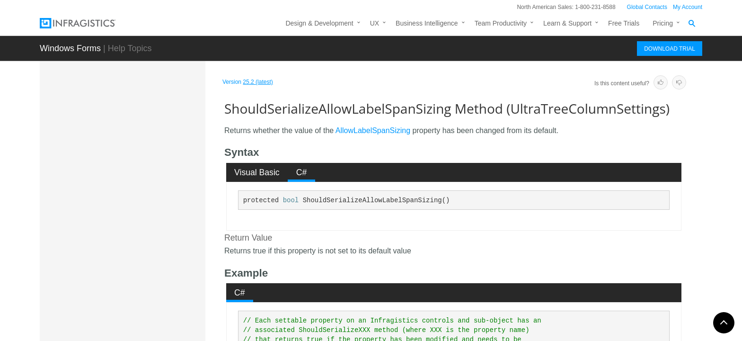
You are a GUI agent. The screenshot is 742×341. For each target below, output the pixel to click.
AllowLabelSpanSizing (373, 130)
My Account (687, 7)
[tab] (257, 172)
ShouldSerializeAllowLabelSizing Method (156, 210)
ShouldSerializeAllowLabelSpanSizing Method (156, 236)
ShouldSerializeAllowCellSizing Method (156, 132)
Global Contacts (647, 7)
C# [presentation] (301, 172)
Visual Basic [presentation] (257, 172)
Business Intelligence (427, 23)
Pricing (663, 23)
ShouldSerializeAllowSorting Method (152, 262)
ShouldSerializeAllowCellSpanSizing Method (156, 158)
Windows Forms (70, 48)
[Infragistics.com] (87, 23)
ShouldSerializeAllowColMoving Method (157, 184)
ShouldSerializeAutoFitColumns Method (157, 288)
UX (374, 23)
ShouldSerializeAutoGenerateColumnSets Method (156, 314)
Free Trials (623, 23)
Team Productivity (501, 23)
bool (291, 200)
